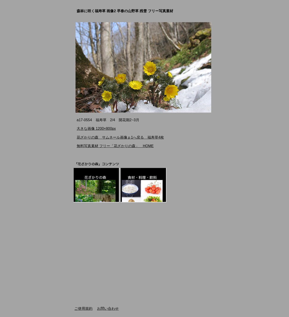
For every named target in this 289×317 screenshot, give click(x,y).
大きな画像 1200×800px (96, 128)
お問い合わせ (108, 308)
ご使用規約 (83, 308)
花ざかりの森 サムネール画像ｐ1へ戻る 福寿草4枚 (120, 137)
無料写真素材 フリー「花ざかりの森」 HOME (115, 146)
